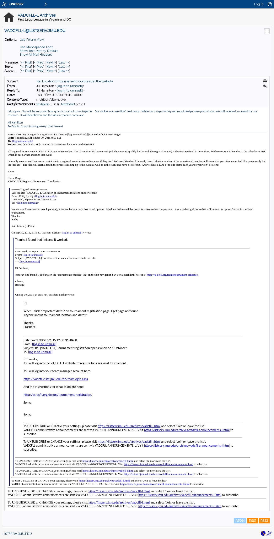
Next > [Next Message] (51, 62)
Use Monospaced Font (36, 47)
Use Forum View (32, 40)
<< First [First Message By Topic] (26, 66)
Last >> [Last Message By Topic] (64, 66)
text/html (68, 104)
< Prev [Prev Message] (38, 62)
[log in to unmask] (70, 86)
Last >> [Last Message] (64, 62)
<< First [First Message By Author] (26, 71)
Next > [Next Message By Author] (51, 71)
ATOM (240, 521)
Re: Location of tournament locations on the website (74, 81)
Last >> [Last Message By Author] (64, 71)
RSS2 (264, 521)
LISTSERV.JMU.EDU (17, 534)
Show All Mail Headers (36, 54)
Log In (259, 4)
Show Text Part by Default (39, 51)
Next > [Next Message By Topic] (51, 66)
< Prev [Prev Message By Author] (38, 71)
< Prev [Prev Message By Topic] (38, 66)
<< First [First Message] (26, 62)
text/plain (43, 104)
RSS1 (252, 521)
